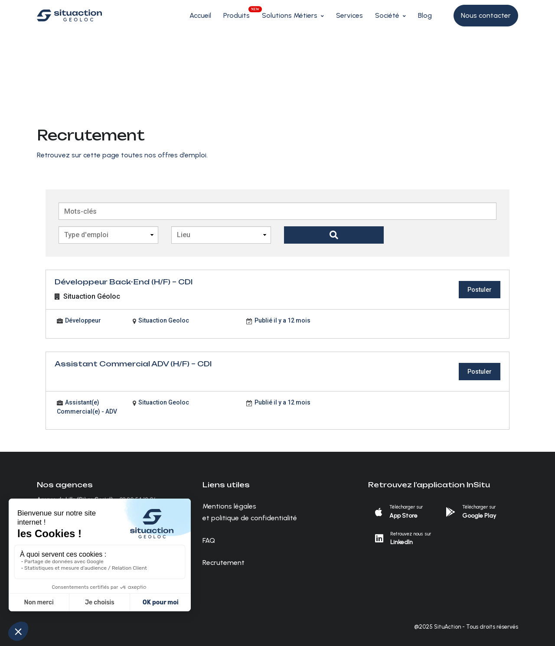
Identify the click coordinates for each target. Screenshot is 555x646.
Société (387, 15)
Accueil (200, 15)
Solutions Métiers (289, 15)
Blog (425, 15)
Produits (236, 15)
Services (349, 15)
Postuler (479, 289)
